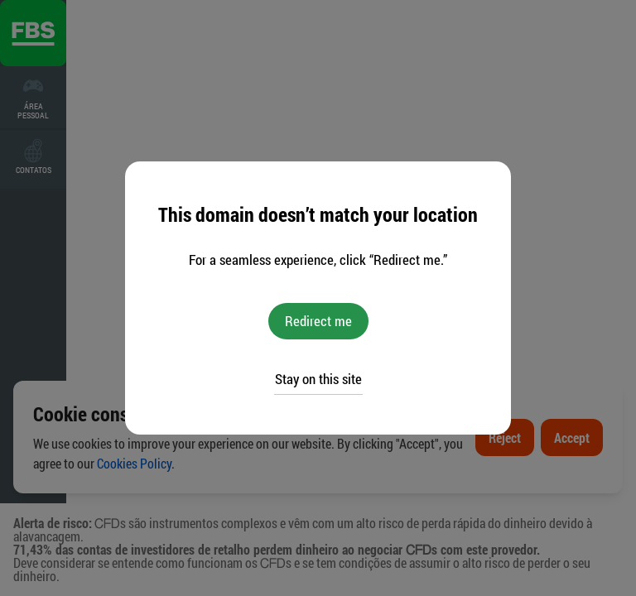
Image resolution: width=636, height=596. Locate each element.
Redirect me (318, 320)
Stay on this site (318, 378)
